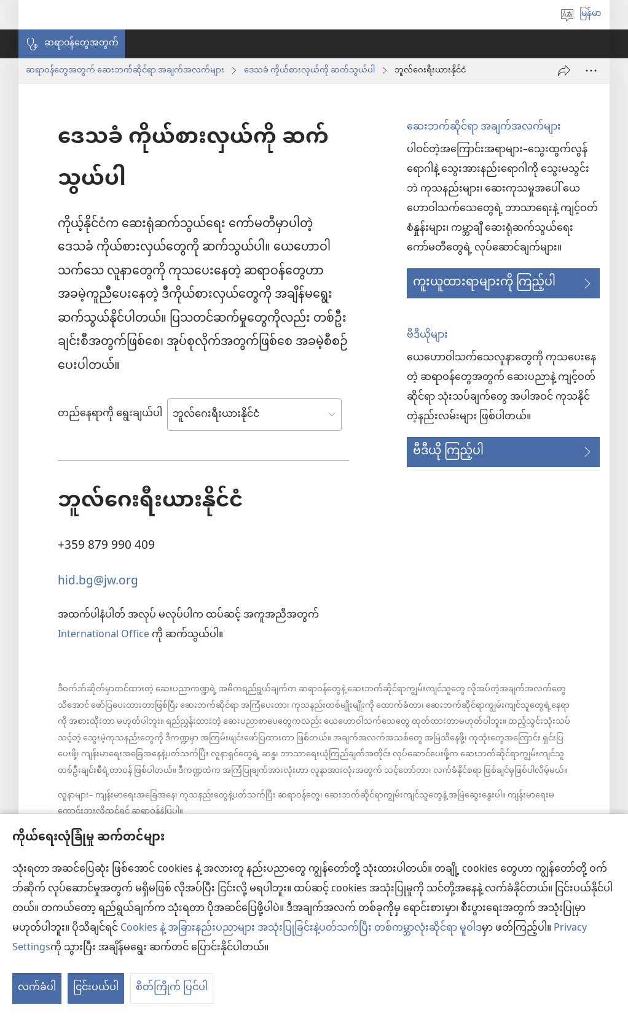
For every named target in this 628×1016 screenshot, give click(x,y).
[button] (71, 43)
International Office (103, 635)
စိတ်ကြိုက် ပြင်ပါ (172, 988)
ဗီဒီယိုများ (427, 335)
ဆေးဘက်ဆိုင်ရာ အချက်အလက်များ (484, 127)
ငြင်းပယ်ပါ (96, 988)
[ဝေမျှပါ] (564, 70)
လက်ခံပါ (37, 988)
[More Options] (591, 70)
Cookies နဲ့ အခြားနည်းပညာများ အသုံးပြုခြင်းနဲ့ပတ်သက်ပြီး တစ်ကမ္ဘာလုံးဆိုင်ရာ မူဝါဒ (301, 928)
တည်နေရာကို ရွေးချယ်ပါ (110, 414)
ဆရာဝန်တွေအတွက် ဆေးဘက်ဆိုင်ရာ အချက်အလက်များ (125, 71)
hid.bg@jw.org (98, 580)
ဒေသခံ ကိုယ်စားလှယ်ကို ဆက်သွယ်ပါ (309, 71)
